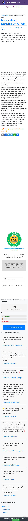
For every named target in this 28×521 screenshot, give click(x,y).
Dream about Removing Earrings (12, 378)
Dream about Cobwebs (9, 495)
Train (7, 15)
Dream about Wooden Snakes (11, 402)
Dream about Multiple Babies (11, 465)
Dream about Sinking (9, 479)
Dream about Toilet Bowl (10, 436)
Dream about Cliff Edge (9, 416)
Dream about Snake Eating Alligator (13, 345)
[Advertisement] (14, 57)
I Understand (16, 519)
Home (3, 15)
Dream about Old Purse (9, 363)
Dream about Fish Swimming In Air (13, 451)
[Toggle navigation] (24, 2)
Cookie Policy (6, 509)
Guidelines (5, 512)
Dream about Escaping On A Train (13, 22)
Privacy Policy (6, 506)
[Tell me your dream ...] (14, 279)
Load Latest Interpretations (14, 327)
